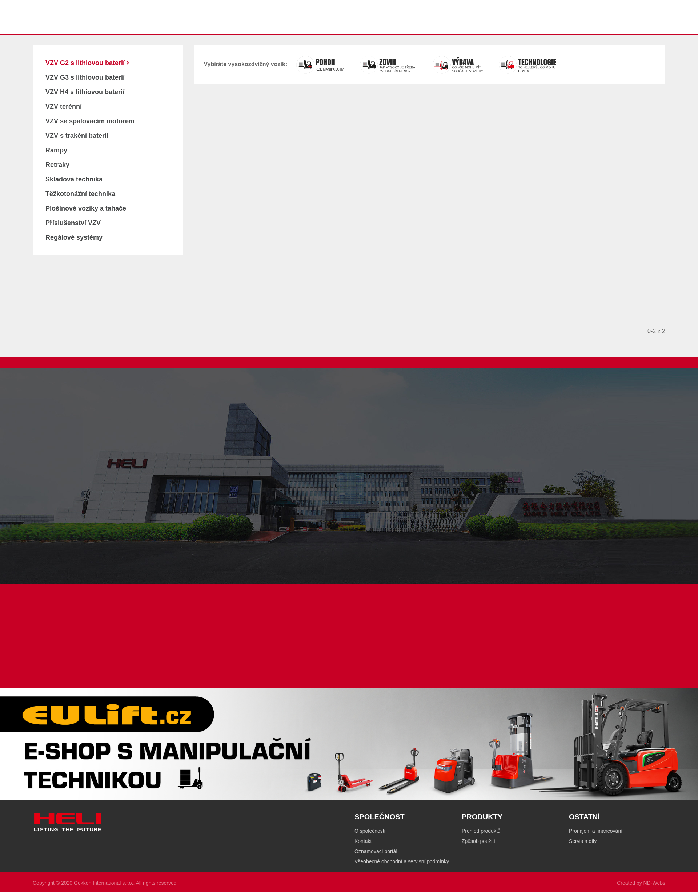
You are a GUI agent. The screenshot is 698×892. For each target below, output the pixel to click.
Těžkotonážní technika (80, 193)
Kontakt (363, 841)
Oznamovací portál (375, 851)
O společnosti (369, 831)
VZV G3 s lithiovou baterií (85, 77)
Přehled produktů (481, 831)
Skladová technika (74, 179)
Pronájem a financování (595, 831)
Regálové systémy (74, 237)
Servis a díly (583, 841)
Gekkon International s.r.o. (103, 883)
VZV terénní (63, 106)
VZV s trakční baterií (76, 135)
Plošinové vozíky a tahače (85, 208)
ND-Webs (654, 883)
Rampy (56, 150)
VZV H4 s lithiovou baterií (84, 92)
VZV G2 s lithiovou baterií (86, 63)
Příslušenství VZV (73, 223)
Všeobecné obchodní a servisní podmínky (401, 861)
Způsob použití (478, 841)
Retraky (57, 164)
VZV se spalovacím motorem (90, 121)
